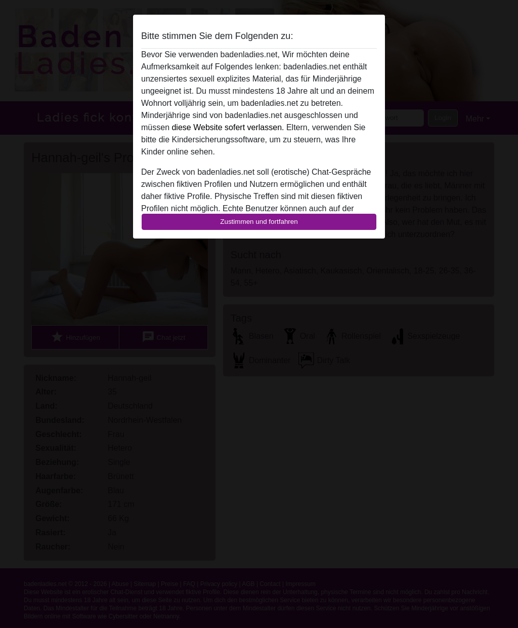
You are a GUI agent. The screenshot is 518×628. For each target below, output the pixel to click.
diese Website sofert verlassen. (227, 127)
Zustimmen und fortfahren (259, 221)
